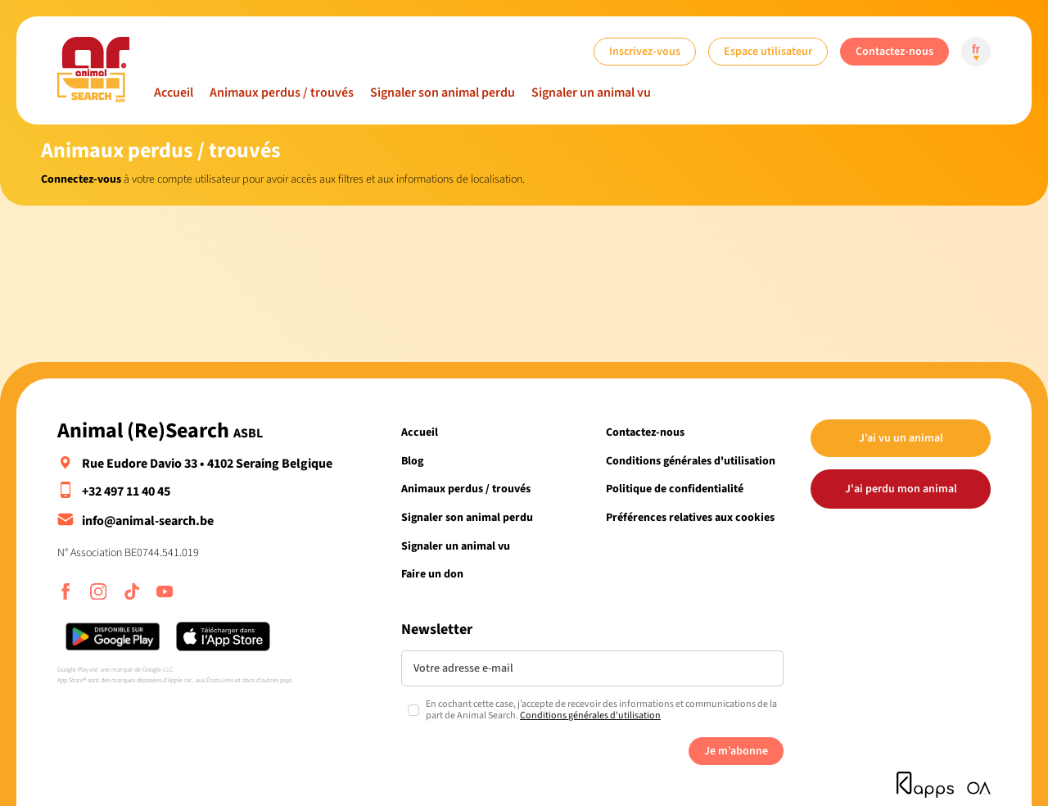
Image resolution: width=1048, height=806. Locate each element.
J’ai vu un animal (901, 437)
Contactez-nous (894, 51)
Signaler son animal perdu (442, 93)
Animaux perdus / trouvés (282, 93)
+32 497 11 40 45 (126, 491)
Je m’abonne (736, 750)
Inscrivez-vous (644, 51)
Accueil (173, 93)
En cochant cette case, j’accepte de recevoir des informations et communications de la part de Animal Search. (601, 710)
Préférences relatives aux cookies (690, 517)
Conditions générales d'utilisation (690, 460)
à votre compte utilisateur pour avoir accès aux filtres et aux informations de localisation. (283, 179)
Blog (412, 460)
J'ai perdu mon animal (901, 488)
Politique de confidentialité (674, 488)
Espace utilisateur (768, 51)
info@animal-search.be (148, 521)
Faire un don (432, 573)
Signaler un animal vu (591, 93)
